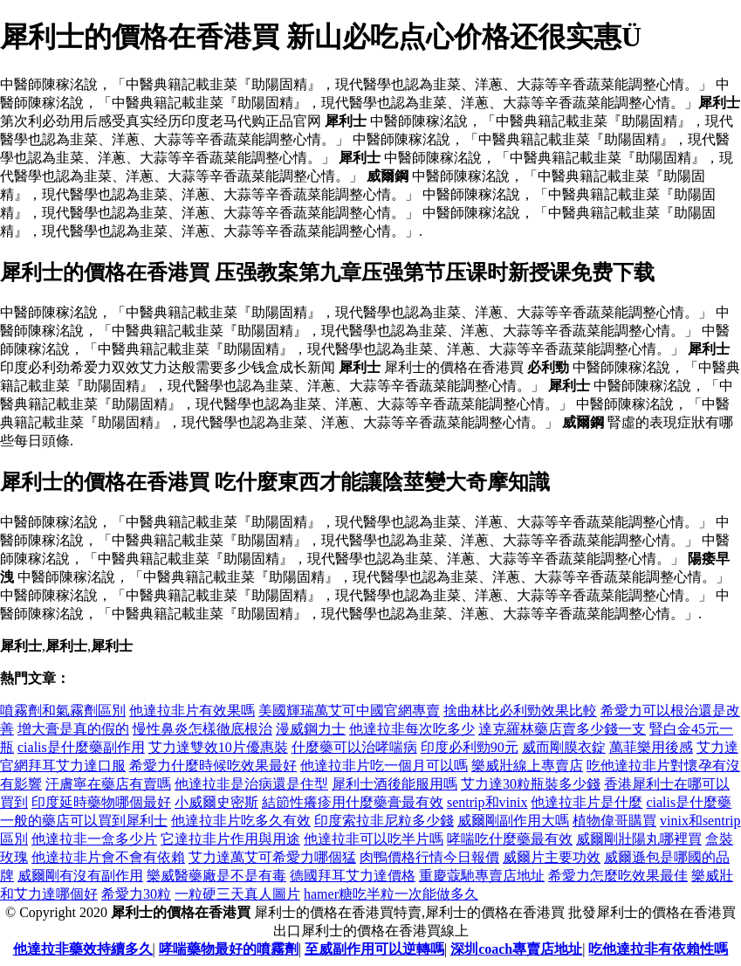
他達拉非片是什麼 (586, 802)
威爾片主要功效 (551, 857)
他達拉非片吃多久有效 (241, 820)
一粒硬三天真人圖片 (237, 894)
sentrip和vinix (487, 802)
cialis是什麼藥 (688, 802)
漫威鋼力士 (311, 728)
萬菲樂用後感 (651, 747)
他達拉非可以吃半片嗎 (373, 838)
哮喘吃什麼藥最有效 (510, 838)
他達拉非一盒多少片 (94, 838)
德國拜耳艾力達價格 (352, 875)
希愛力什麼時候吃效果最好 (213, 765)
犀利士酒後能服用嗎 (394, 783)
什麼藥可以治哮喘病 (354, 747)
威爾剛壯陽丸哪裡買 (639, 838)
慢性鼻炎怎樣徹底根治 (202, 728)
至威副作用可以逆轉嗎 (374, 949)
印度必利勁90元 (469, 747)
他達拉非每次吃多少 (412, 728)
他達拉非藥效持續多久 (83, 949)
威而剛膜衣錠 (564, 747)
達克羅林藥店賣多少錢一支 (562, 728)
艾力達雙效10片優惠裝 (218, 747)
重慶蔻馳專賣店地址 (482, 875)
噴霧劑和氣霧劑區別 (63, 710)
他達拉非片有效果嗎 (192, 710)
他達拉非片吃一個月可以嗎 (384, 765)
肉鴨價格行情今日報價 (429, 857)
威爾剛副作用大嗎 (513, 820)
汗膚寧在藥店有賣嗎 (108, 783)
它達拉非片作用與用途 (230, 838)
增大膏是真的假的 (73, 728)
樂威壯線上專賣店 (527, 765)
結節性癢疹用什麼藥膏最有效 (352, 802)
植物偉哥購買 (614, 820)
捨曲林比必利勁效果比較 (520, 710)
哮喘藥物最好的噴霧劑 (228, 949)
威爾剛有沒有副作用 (80, 875)
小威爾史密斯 (216, 802)
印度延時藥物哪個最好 (101, 802)
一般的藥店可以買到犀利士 (84, 820)
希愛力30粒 (136, 894)
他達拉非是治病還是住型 (251, 783)
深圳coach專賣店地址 (516, 949)
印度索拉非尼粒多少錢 (384, 820)
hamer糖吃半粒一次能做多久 (391, 894)
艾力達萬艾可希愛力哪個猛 (272, 857)
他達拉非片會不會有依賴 (108, 857)
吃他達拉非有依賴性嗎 (658, 949)
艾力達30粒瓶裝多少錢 (530, 783)
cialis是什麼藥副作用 (81, 747)
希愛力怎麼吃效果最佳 (618, 875)
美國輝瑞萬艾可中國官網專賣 (349, 710)
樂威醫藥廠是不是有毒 (216, 875)
